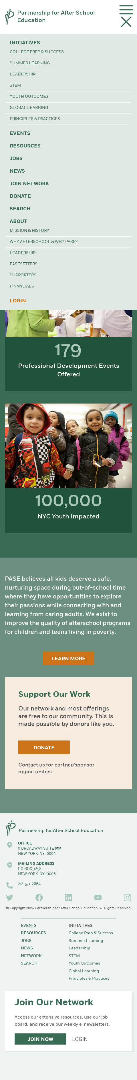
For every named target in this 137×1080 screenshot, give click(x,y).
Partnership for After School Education (56, 16)
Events (20, 133)
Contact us (31, 765)
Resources (25, 146)
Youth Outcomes (29, 97)
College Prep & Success (37, 52)
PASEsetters (23, 264)
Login (18, 301)
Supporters (23, 275)
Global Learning (29, 108)
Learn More (68, 658)
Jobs (16, 158)
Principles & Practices (35, 119)
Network (31, 956)
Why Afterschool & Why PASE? (44, 242)
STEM (15, 85)
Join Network (29, 183)
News (17, 171)
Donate (20, 196)
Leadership (22, 74)
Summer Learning (30, 63)
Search (20, 209)
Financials (22, 286)
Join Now (40, 1039)
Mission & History (29, 231)
